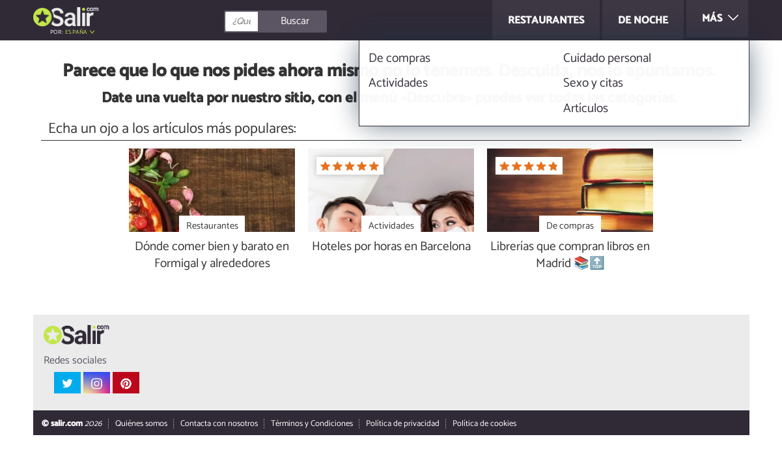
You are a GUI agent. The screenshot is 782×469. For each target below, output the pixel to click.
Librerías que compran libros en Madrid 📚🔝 (570, 256)
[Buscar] (334, 21)
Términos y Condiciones (311, 424)
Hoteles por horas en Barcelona (391, 247)
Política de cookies (484, 424)
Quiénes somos (141, 424)
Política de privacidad (402, 424)
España (76, 32)
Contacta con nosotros (218, 424)
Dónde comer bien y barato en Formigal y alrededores (212, 256)
